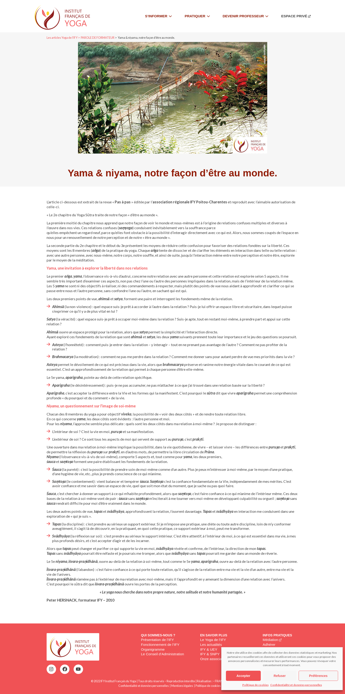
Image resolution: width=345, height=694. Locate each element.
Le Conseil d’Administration (162, 654)
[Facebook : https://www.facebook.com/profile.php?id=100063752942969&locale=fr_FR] (65, 669)
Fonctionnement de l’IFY (160, 645)
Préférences (318, 676)
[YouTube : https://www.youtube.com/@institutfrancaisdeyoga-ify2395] (78, 669)
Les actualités (211, 645)
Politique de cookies (255, 685)
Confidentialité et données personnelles (296, 685)
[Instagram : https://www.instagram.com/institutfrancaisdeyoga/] (51, 669)
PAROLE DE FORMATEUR (97, 37)
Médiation (270, 640)
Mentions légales (182, 686)
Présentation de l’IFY (157, 640)
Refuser (280, 676)
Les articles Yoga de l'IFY (62, 37)
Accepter (243, 676)
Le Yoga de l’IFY (213, 640)
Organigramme (153, 649)
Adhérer (269, 645)
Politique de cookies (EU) (211, 686)
